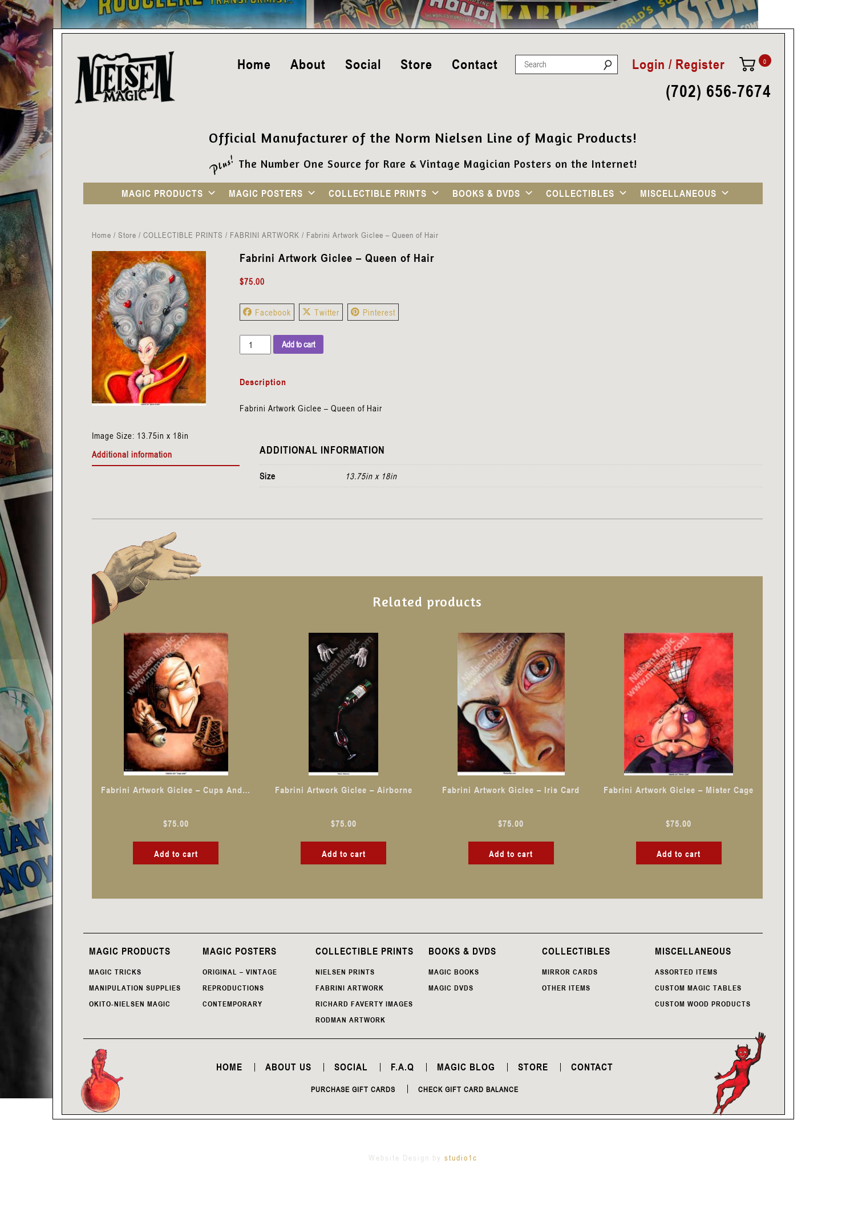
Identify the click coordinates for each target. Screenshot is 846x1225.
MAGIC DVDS (450, 987)
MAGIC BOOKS (453, 971)
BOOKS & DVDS (486, 193)
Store (416, 64)
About (308, 64)
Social (363, 64)
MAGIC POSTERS (266, 193)
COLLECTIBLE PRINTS (378, 193)
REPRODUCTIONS (233, 987)
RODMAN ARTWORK (350, 1019)
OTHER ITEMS (566, 987)
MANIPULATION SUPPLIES (135, 987)
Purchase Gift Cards (353, 1089)
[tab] (166, 454)
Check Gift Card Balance (468, 1089)
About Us (288, 1067)
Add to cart (298, 344)
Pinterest (373, 312)
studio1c (460, 1157)
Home (254, 64)
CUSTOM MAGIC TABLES (698, 987)
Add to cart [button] (176, 853)
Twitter (320, 312)
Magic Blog (466, 1067)
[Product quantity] (255, 344)
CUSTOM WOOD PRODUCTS (703, 1003)
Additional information (132, 454)
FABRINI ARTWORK (264, 235)
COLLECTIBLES (580, 193)
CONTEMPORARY (232, 1003)
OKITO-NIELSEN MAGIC (130, 1003)
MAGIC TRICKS (115, 971)
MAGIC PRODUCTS (162, 193)
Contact (475, 64)
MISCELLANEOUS (678, 193)
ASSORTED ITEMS (686, 971)
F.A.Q (402, 1067)
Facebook (267, 312)
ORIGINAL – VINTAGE (240, 971)
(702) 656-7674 (718, 92)
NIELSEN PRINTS (345, 971)
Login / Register (678, 64)
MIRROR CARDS (570, 971)
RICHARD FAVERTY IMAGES (364, 1003)
